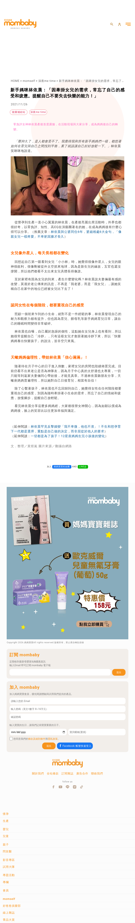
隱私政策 (53, 738)
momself (29, 81)
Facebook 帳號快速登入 (75, 745)
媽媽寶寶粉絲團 (62, 466)
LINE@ (82, 466)
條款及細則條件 (36, 738)
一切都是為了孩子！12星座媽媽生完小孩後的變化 (68, 436)
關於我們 (38, 773)
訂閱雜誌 (67, 773)
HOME (15, 81)
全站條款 (53, 773)
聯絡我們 (97, 773)
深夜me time (47, 81)
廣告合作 (82, 773)
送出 (118, 672)
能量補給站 (18, 112)
